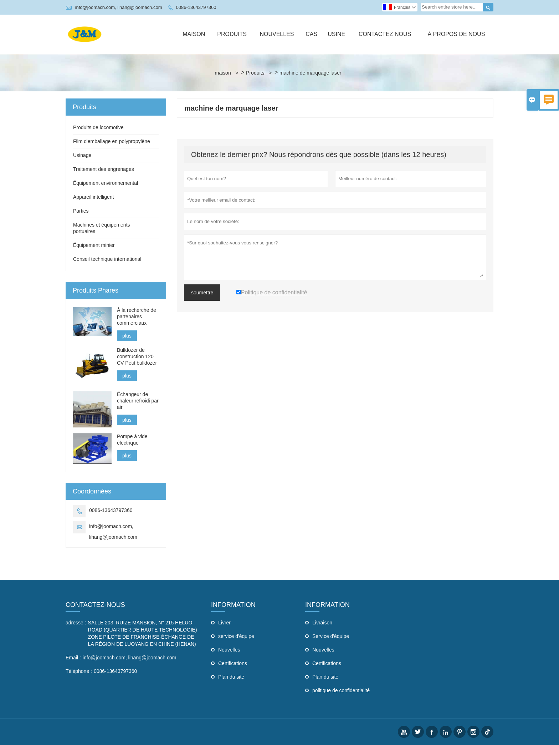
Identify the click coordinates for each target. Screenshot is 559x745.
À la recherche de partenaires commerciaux (136, 316)
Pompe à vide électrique (132, 440)
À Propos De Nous (456, 34)
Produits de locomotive (98, 127)
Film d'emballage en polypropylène (111, 141)
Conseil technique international (107, 259)
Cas (311, 34)
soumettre (202, 292)
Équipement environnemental (105, 183)
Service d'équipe (330, 636)
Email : (73, 657)
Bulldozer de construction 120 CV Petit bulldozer (137, 356)
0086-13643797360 (196, 7)
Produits (232, 34)
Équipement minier (94, 245)
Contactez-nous (95, 604)
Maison (194, 34)
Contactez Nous (385, 34)
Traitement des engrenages (103, 169)
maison (223, 73)
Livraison (322, 622)
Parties (81, 211)
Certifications (232, 663)
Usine (336, 34)
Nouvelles (277, 34)
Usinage (82, 155)
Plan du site (231, 677)
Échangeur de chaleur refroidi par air (138, 400)
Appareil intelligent (93, 197)
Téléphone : (79, 671)
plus (127, 336)
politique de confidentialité (341, 690)
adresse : (76, 622)
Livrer (224, 622)
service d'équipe (236, 636)
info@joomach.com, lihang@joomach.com (118, 7)
